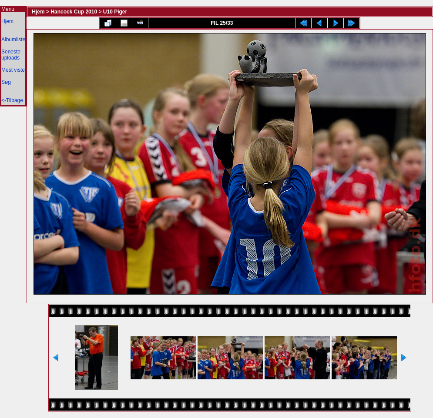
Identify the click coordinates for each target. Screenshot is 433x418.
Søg (6, 82)
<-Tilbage (12, 100)
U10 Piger (115, 12)
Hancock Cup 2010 (73, 12)
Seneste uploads (10, 55)
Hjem (7, 21)
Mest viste (13, 70)
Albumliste (13, 39)
